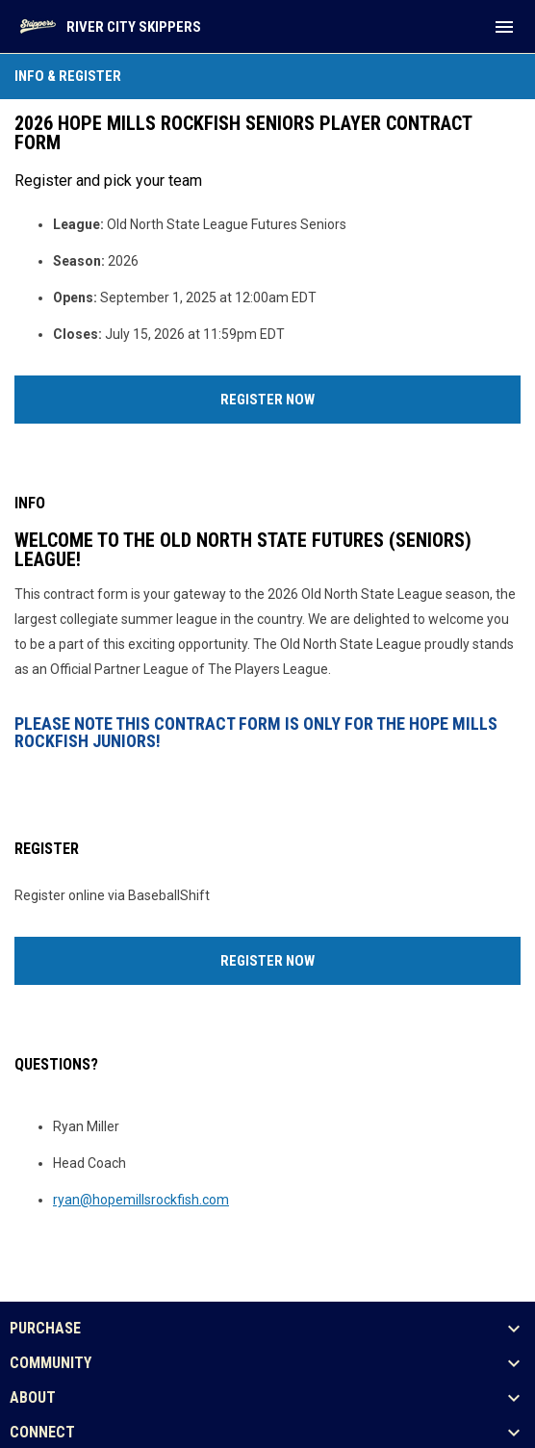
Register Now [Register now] (338, 397)
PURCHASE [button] (45, 1328)
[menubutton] (504, 27)
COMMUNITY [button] (50, 1363)
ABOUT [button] (33, 1398)
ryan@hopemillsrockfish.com (141, 1199)
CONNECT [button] (42, 1432)
